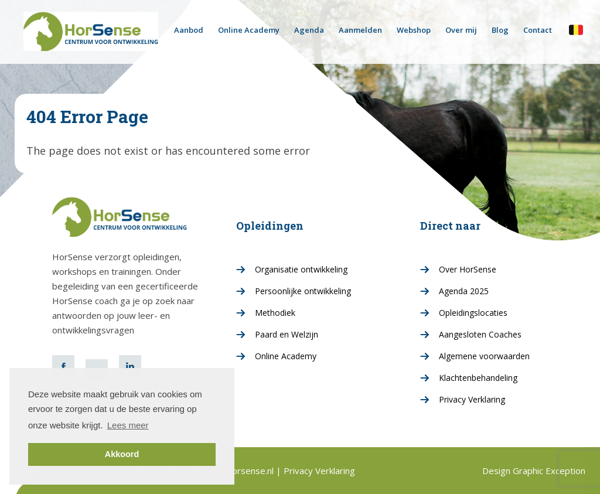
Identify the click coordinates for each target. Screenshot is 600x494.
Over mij (461, 30)
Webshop (414, 30)
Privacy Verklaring (472, 399)
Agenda (309, 30)
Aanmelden (360, 30)
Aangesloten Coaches (480, 334)
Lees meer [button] (128, 425)
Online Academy (248, 30)
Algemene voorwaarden (484, 356)
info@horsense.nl (240, 470)
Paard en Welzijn (286, 334)
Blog (500, 30)
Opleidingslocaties (473, 312)
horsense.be (576, 29)
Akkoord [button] (122, 454)
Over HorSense (467, 269)
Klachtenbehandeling (478, 377)
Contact (537, 30)
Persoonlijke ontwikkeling (303, 291)
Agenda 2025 (464, 291)
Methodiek (275, 312)
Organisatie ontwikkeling (301, 269)
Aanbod (188, 30)
